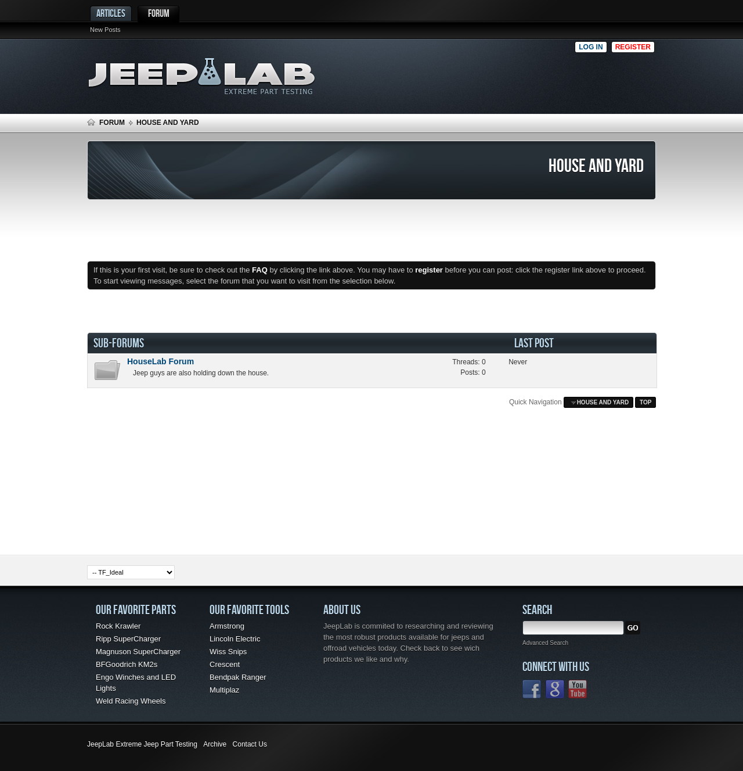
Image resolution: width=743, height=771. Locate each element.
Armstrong (227, 626)
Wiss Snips (228, 651)
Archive (214, 744)
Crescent (225, 664)
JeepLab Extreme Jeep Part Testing (142, 744)
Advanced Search (545, 643)
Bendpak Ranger (238, 677)
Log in (591, 47)
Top (645, 402)
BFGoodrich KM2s (126, 664)
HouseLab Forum (160, 361)
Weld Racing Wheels (130, 701)
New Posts (105, 29)
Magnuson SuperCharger (138, 651)
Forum (158, 13)
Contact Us (250, 744)
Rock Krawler (118, 626)
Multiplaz (224, 690)
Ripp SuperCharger (128, 638)
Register (633, 47)
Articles (110, 13)
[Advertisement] (452, 73)
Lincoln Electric (235, 638)
